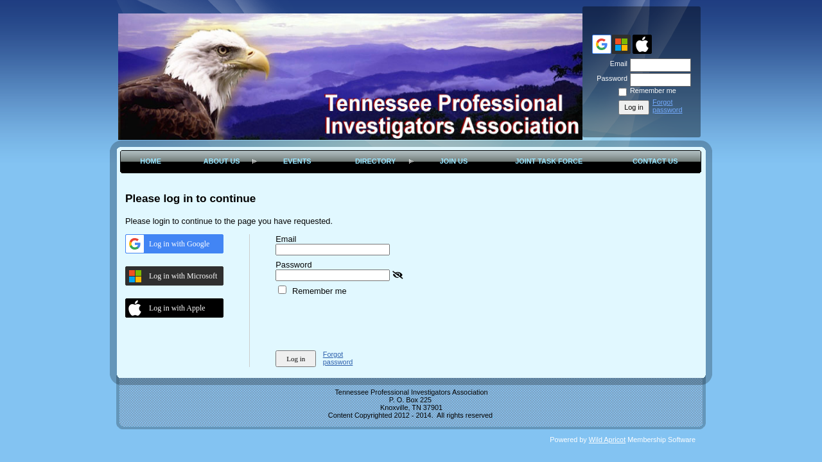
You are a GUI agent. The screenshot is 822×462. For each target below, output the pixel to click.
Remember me (653, 90)
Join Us (454, 161)
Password (609, 78)
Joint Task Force (548, 161)
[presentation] (373, 321)
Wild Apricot (607, 439)
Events (297, 161)
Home (150, 161)
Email (616, 63)
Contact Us (655, 161)
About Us (222, 161)
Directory (375, 161)
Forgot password (667, 106)
